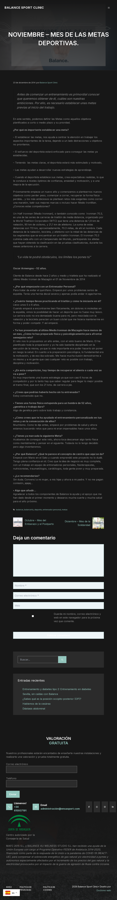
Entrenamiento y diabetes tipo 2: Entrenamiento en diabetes (57, 689)
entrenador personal (52, 509)
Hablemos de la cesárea (36, 703)
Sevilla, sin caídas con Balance (40, 694)
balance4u (29, 509)
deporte (38, 509)
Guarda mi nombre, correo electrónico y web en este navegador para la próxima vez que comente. (77, 617)
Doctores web (104, 890)
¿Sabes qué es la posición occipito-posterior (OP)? (52, 698)
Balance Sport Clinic (24, 7)
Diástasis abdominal (34, 708)
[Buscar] (62, 659)
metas (64, 509)
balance (19, 509)
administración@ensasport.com (60, 808)
